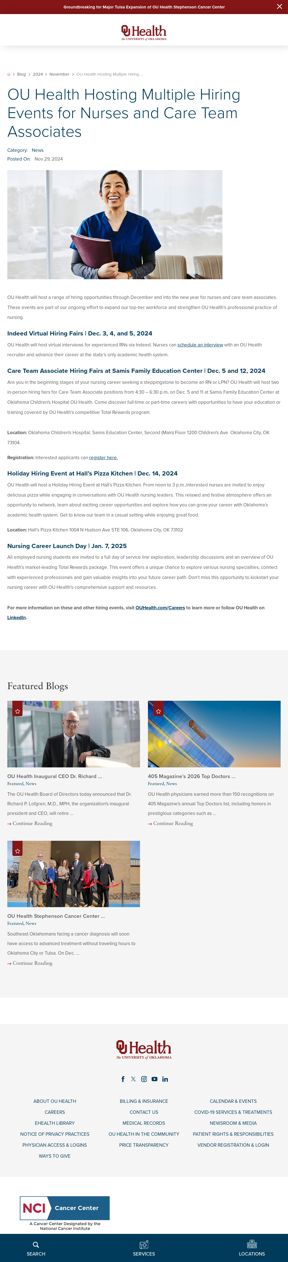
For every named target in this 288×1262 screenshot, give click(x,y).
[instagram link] (144, 1079)
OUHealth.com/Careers (160, 608)
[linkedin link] (165, 1079)
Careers (55, 1113)
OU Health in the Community (144, 1135)
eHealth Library (55, 1124)
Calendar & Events (233, 1102)
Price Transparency (144, 1146)
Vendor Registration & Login (233, 1146)
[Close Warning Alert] (279, 7)
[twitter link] (133, 1079)
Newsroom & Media (233, 1124)
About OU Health (54, 1102)
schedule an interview (200, 345)
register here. (103, 458)
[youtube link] (154, 1079)
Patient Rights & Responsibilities (233, 1135)
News (38, 151)
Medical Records (144, 1124)
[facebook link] (123, 1079)
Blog (21, 75)
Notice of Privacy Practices (54, 1135)
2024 (38, 75)
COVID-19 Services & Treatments (233, 1113)
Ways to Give (55, 1157)
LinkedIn (16, 618)
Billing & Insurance (144, 1102)
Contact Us (144, 1113)
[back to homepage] (9, 74)
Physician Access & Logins (54, 1146)
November (60, 75)
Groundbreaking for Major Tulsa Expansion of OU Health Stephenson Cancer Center (144, 7)
